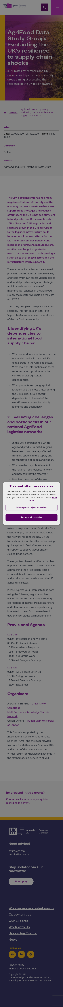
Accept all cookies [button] (31, 517)
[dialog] (31, 503)
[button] (32, 507)
